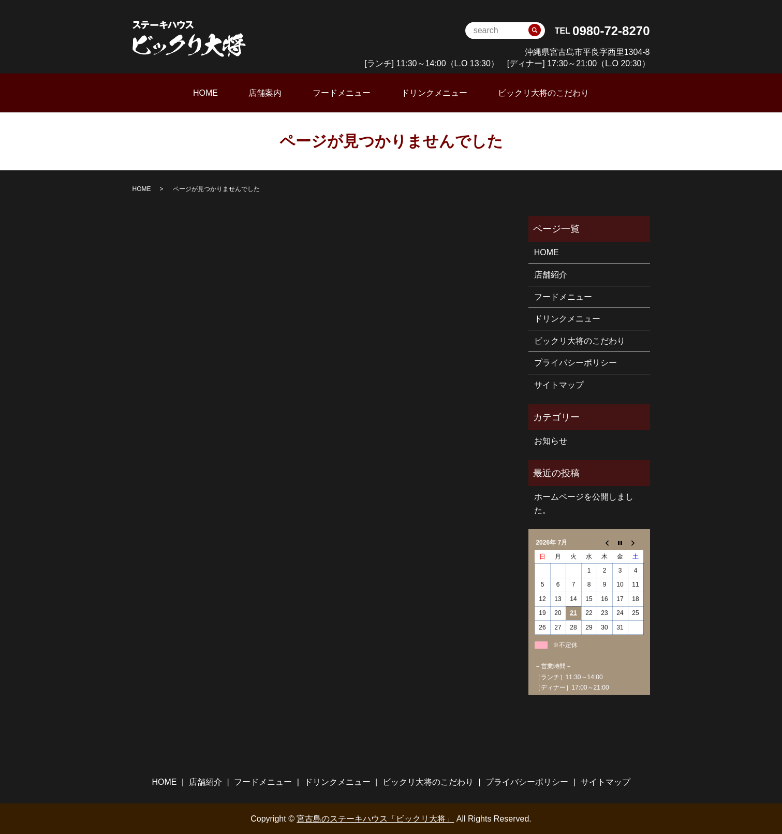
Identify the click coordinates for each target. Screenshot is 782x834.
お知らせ (550, 440)
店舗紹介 (550, 274)
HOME (227, 92)
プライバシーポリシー (575, 362)
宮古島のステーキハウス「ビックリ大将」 (375, 818)
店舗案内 (275, 92)
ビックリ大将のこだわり (521, 92)
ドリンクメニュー (423, 92)
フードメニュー (342, 92)
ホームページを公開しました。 (583, 503)
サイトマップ (559, 384)
